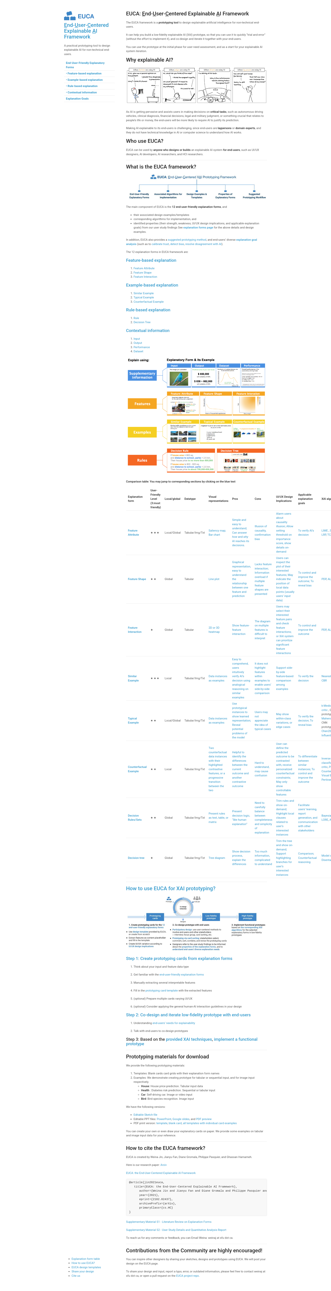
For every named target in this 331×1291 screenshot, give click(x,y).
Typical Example (144, 297)
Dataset (138, 351)
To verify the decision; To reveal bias (306, 721)
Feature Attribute (144, 268)
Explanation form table (86, 1259)
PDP (323, 579)
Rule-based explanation (148, 309)
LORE (324, 819)
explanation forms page (198, 227)
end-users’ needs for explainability (174, 1023)
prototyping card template (161, 990)
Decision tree (136, 858)
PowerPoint (164, 1119)
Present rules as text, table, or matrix (218, 818)
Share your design (83, 1271)
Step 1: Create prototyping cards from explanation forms (179, 958)
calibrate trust (160, 244)
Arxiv (163, 1165)
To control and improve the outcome (307, 630)
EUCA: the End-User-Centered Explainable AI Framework (161, 1173)
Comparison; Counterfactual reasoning (307, 858)
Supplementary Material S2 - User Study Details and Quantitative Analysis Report (176, 1230)
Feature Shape (143, 272)
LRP (323, 534)
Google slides (180, 1119)
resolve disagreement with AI (203, 244)
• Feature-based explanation (83, 73)
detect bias (177, 244)
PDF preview (204, 1119)
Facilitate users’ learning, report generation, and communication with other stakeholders (308, 817)
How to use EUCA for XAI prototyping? (170, 888)
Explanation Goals (77, 98)
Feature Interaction (145, 276)
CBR (324, 680)
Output (138, 343)
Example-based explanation (152, 285)
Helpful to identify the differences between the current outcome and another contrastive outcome (240, 769)
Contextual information (147, 330)
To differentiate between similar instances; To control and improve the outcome (307, 769)
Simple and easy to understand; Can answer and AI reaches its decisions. (240, 532)
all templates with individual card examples (210, 1123)
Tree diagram (217, 858)
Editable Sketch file (145, 1114)
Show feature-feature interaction (240, 630)
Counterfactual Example (149, 301)
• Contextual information (81, 92)
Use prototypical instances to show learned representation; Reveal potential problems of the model (241, 720)
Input (137, 338)
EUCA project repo (187, 1275)
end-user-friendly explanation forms (181, 974)
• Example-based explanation (84, 80)
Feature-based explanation (151, 260)
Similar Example (144, 293)
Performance (142, 347)
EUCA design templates (86, 1267)
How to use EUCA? (83, 1263)
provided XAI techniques (189, 1039)
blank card (175, 1123)
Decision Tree (142, 322)
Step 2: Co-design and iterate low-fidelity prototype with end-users (188, 1014)
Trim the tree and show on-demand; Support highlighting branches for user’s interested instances (284, 858)
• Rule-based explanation (81, 86)
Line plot (214, 579)
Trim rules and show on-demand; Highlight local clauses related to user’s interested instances (285, 817)
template (161, 1123)
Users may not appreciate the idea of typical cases (263, 720)
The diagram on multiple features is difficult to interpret (263, 630)
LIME (325, 530)
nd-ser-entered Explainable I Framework (86, 31)
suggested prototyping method (187, 239)
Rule (136, 318)
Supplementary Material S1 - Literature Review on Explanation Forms (169, 1222)
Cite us (76, 1275)
